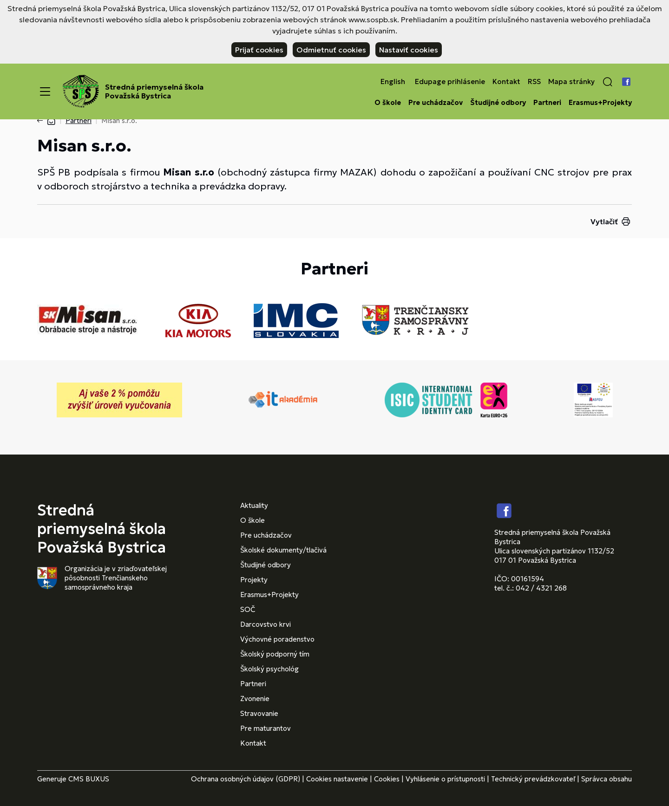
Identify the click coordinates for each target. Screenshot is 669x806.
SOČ (247, 609)
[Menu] (45, 91)
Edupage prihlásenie (450, 82)
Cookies (387, 778)
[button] (607, 81)
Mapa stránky (571, 82)
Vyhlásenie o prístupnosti (445, 778)
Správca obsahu (606, 778)
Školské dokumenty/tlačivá (283, 550)
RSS (534, 82)
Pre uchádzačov (435, 102)
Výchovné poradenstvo (277, 639)
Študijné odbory (498, 102)
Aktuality (254, 505)
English (392, 82)
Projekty (254, 579)
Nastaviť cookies (408, 49)
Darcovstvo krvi (265, 624)
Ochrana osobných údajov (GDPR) (245, 778)
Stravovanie (259, 713)
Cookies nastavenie (337, 778)
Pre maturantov (265, 728)
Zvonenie (254, 698)
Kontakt (506, 82)
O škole (387, 102)
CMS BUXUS (88, 778)
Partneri (547, 102)
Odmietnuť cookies (331, 49)
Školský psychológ (269, 668)
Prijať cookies (259, 49)
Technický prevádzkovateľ (533, 778)
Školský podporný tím (274, 654)
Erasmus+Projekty (600, 102)
